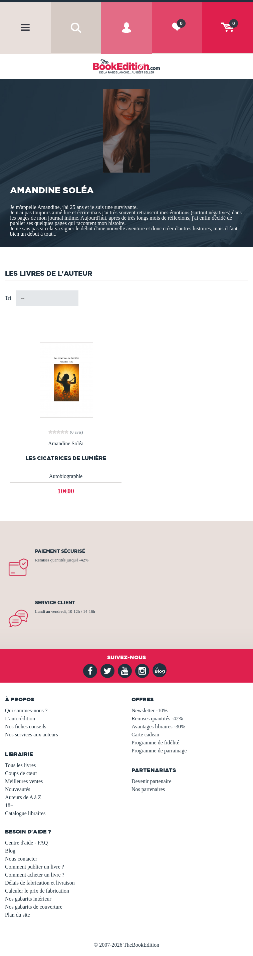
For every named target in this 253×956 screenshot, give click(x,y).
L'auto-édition (20, 718)
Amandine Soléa (65, 443)
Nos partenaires (148, 789)
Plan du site (17, 915)
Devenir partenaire (151, 781)
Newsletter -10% (150, 710)
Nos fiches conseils (25, 726)
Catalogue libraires (25, 813)
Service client (55, 602)
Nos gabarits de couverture (33, 907)
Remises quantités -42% (157, 718)
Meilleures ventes (24, 781)
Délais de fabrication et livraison (40, 883)
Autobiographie (65, 476)
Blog (10, 851)
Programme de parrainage (159, 750)
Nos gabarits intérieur (28, 899)
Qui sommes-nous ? (26, 710)
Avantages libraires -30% (158, 726)
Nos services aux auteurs (31, 734)
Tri (8, 298)
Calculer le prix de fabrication (37, 891)
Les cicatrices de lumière (65, 458)
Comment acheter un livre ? (34, 875)
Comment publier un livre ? (34, 867)
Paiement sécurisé (60, 551)
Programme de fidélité (155, 742)
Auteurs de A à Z (23, 797)
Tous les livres (20, 765)
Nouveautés (17, 789)
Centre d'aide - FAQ (26, 843)
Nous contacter (21, 859)
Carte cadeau (145, 734)
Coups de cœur (21, 773)
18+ (9, 805)
